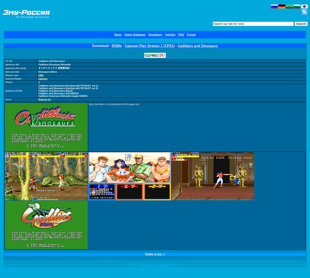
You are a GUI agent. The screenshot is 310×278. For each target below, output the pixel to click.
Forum (191, 34)
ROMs (117, 46)
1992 (40, 75)
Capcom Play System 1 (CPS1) (150, 46)
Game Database (135, 34)
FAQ (181, 34)
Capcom (42, 78)
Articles (170, 34)
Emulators (155, 34)
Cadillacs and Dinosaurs (198, 46)
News (118, 34)
